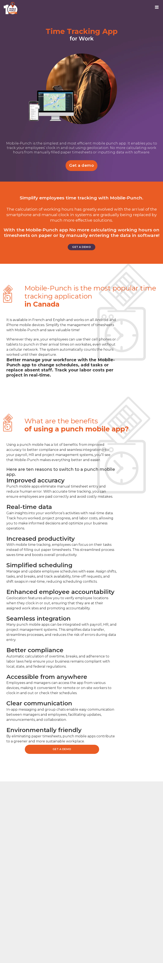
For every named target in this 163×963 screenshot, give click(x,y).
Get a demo (81, 165)
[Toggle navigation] (158, 8)
